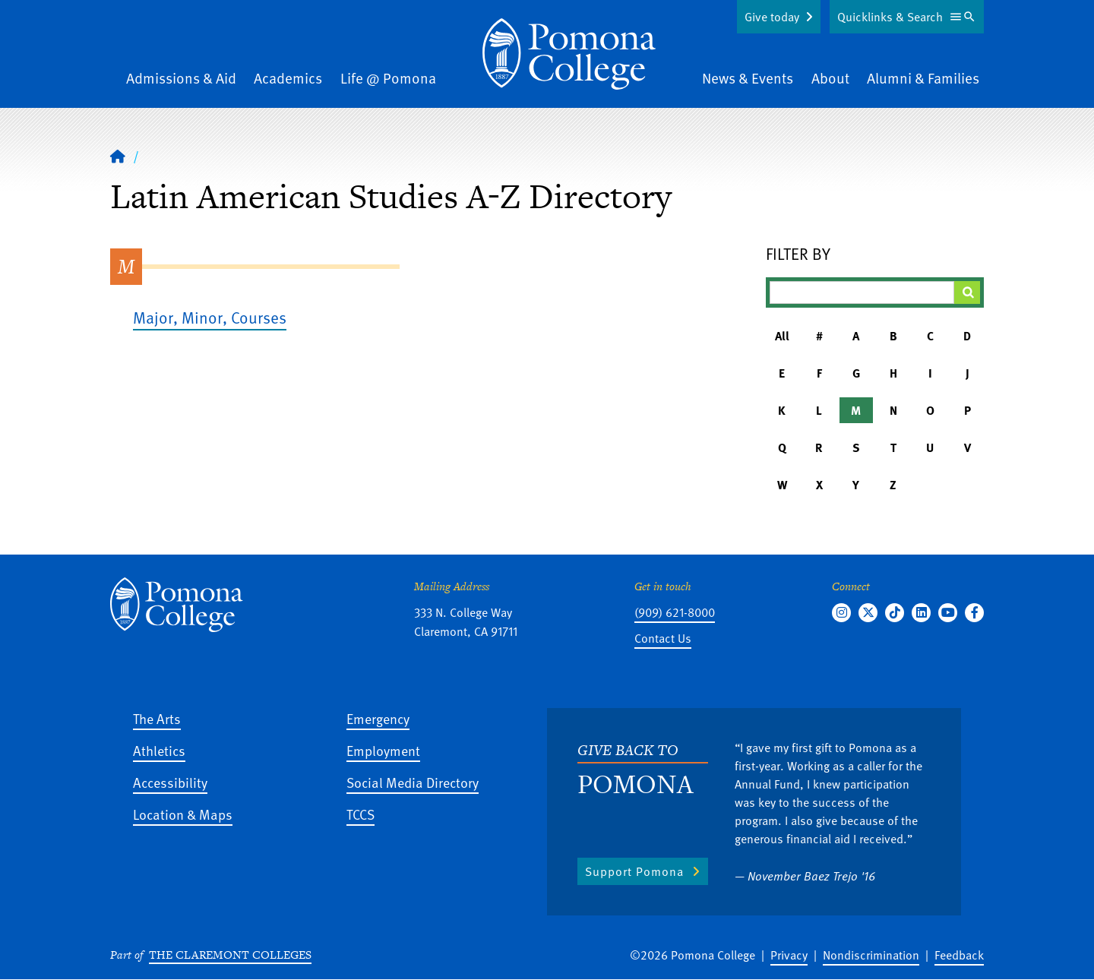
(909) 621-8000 (674, 612)
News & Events (747, 78)
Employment (383, 750)
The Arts (157, 718)
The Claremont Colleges (230, 955)
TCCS (360, 814)
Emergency (377, 718)
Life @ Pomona (388, 78)
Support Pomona (634, 871)
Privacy (789, 955)
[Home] (569, 54)
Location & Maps (182, 814)
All (782, 336)
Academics (288, 78)
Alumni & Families (923, 78)
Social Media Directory (412, 782)
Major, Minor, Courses (209, 317)
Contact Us (662, 638)
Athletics (159, 750)
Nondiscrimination (871, 955)
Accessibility (170, 782)
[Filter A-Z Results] (862, 292)
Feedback (959, 955)
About (830, 78)
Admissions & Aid (181, 78)
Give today (772, 17)
